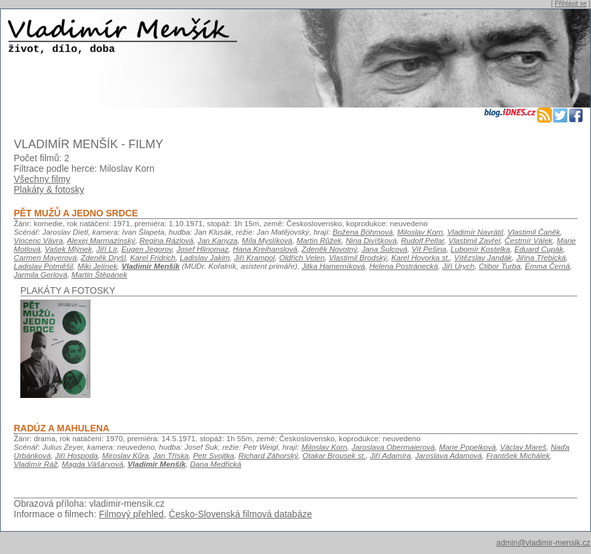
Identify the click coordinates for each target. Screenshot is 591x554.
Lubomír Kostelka (480, 249)
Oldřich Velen (302, 257)
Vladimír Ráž (36, 464)
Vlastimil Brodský (358, 257)
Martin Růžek (319, 240)
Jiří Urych (458, 266)
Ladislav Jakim (204, 257)
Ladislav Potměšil (43, 266)
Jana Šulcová (385, 249)
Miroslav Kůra (125, 455)
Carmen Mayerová (45, 257)
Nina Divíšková (371, 240)
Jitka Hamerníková (333, 266)
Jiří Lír (106, 249)
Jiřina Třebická (541, 257)
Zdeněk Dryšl (103, 257)
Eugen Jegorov (146, 249)
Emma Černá (547, 266)
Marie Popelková (467, 447)
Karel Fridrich (153, 257)
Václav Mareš (523, 447)
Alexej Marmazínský (101, 240)
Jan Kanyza (218, 240)
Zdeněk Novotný (329, 249)
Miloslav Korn (420, 232)
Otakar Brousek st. (334, 455)
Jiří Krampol (254, 257)
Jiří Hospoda (76, 455)
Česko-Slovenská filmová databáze (241, 514)
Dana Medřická (215, 464)
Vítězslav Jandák (483, 257)
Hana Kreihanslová (265, 249)
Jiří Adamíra (390, 455)
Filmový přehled (131, 514)
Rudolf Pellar (422, 240)
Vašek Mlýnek (68, 249)
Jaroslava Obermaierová (393, 447)
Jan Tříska (171, 455)
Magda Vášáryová (92, 464)
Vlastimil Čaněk (534, 232)
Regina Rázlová (166, 240)
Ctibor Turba (500, 266)
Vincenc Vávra (38, 240)
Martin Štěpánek (99, 274)
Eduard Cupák (538, 249)
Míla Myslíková (267, 240)
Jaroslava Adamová (448, 455)
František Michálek (518, 455)
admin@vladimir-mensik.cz (543, 542)
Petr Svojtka (213, 455)
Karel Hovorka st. (420, 257)
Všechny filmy (42, 179)
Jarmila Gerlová (40, 274)
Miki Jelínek (97, 266)
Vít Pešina (428, 249)
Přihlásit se (571, 3)
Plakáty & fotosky (49, 189)
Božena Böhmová (363, 232)
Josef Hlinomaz (202, 249)
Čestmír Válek (528, 240)
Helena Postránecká (403, 266)
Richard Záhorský (268, 455)
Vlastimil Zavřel (475, 240)
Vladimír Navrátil (476, 232)
